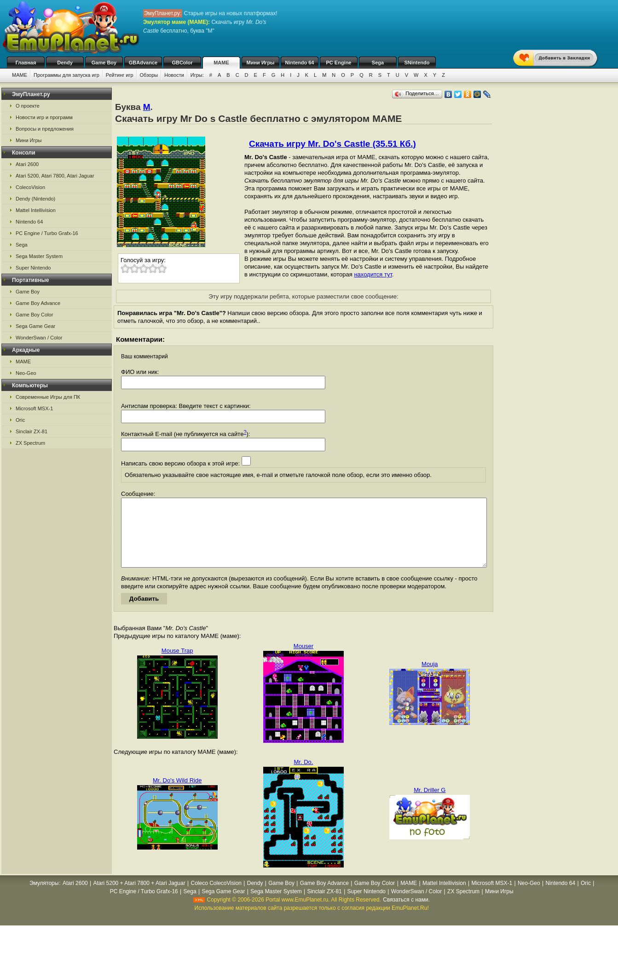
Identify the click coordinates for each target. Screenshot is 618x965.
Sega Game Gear (35, 326)
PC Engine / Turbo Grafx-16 (47, 233)
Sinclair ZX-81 (31, 431)
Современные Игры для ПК (48, 397)
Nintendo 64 (299, 62)
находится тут (373, 274)
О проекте (28, 106)
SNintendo (417, 62)
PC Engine (338, 62)
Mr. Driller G (429, 803)
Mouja (430, 677)
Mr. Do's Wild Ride (177, 794)
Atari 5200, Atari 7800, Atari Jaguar (55, 175)
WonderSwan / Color (39, 337)
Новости (174, 75)
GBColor (182, 62)
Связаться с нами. (406, 913)
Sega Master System (39, 256)
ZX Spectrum (30, 443)
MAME (221, 62)
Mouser (303, 659)
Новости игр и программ (44, 117)
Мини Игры (261, 62)
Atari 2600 (27, 164)
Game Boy (104, 62)
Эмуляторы (43, 897)
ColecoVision (30, 187)
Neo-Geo (26, 373)
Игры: (197, 75)
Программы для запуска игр (66, 75)
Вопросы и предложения (45, 129)
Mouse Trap (177, 664)
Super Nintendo (33, 267)
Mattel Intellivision (36, 210)
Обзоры (149, 75)
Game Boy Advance (38, 303)
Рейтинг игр (119, 75)
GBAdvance (143, 62)
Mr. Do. (303, 775)
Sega (378, 62)
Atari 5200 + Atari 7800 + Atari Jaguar (139, 897)
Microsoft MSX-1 (34, 408)
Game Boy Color (34, 314)
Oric (20, 420)
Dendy (65, 62)
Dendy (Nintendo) (35, 198)
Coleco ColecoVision (216, 897)
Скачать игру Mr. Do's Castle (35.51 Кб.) (332, 144)
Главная (26, 62)
